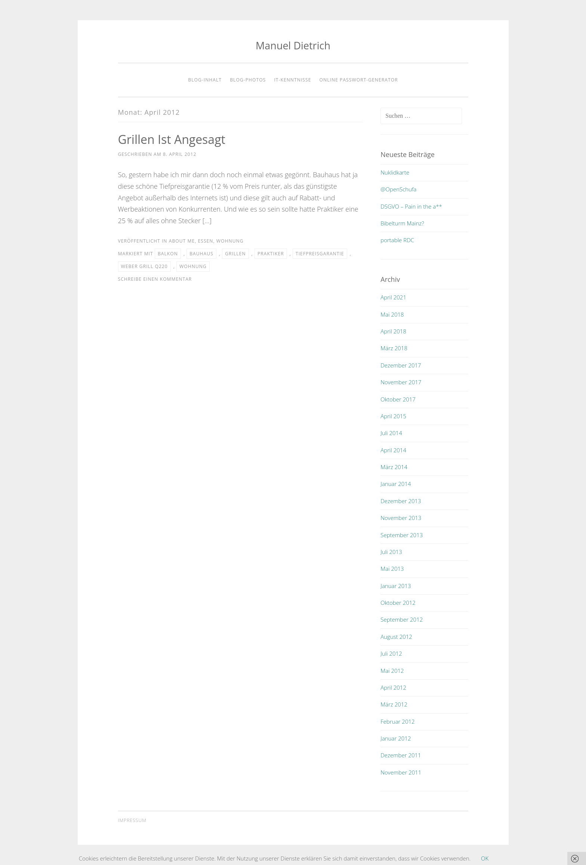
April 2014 (393, 450)
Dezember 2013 (400, 501)
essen (205, 241)
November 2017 (400, 382)
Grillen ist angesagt (171, 139)
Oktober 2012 (398, 602)
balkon (168, 253)
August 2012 (396, 636)
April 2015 (393, 416)
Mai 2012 (392, 670)
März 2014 (393, 467)
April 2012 (393, 687)
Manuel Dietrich (293, 45)
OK (484, 858)
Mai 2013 (392, 568)
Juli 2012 (391, 653)
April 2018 (393, 331)
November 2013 (400, 517)
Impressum (132, 820)
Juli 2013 (391, 551)
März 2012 (393, 704)
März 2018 (393, 348)
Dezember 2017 (400, 365)
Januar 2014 (395, 483)
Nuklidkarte (394, 172)
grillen (235, 253)
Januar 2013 (395, 586)
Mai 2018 (392, 314)
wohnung (230, 241)
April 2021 (393, 297)
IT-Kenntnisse (292, 80)
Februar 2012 (397, 721)
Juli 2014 (391, 433)
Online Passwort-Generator (359, 80)
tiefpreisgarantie (320, 253)
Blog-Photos (248, 80)
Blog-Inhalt (205, 80)
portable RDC (397, 240)
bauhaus (201, 253)
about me (182, 241)
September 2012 (401, 619)
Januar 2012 (395, 738)
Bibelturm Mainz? (402, 223)
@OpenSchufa (398, 189)
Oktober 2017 (398, 399)
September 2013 (401, 535)
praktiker (270, 253)
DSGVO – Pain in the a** (411, 206)
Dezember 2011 (400, 755)
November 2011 (400, 772)
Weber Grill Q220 (144, 266)
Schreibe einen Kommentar (155, 279)
